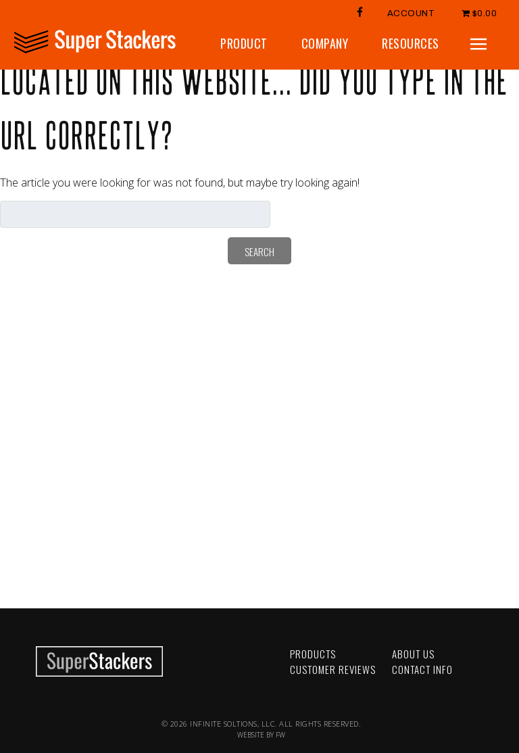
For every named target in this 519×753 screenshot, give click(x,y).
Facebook (168, 645)
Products (313, 653)
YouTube (168, 659)
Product (244, 43)
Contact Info (422, 669)
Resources (410, 43)
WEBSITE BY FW (261, 734)
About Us (413, 653)
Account (411, 13)
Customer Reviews (333, 669)
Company (325, 43)
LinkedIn (168, 674)
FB (360, 12)
